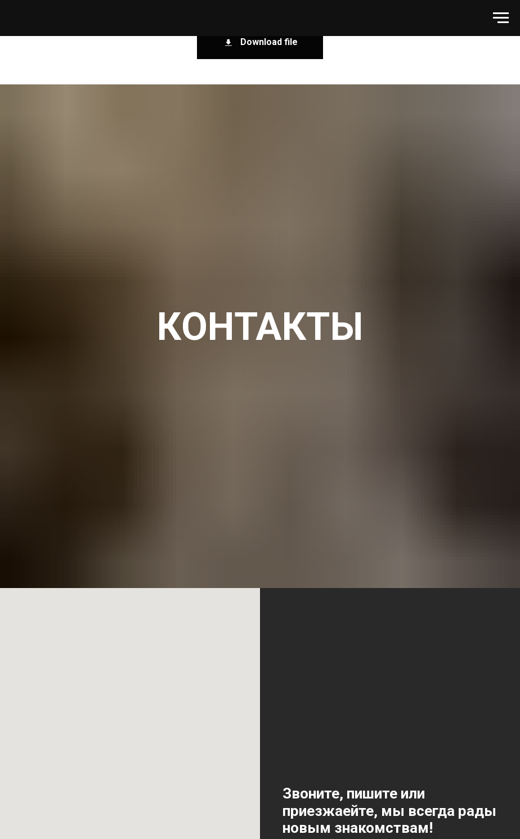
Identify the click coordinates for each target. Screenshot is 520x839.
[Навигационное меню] (501, 18)
